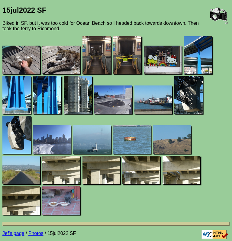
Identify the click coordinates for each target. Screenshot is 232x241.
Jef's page (13, 233)
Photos (36, 233)
